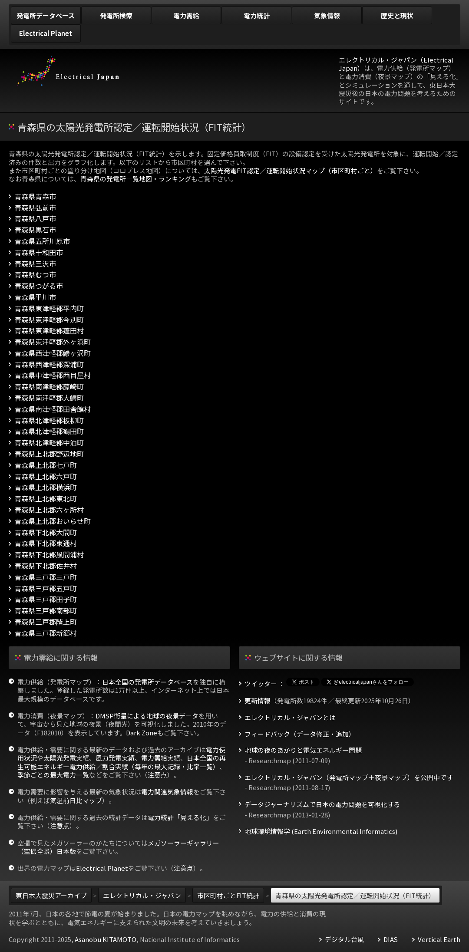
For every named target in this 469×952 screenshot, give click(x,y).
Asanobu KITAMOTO (105, 939)
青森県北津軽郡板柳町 (49, 420)
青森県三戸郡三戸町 (45, 577)
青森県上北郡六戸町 (45, 476)
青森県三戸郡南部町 (45, 610)
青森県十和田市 (38, 252)
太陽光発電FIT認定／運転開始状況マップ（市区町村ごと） (290, 170)
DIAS (390, 939)
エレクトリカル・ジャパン (142, 895)
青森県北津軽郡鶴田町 (49, 431)
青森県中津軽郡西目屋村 (52, 375)
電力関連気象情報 (167, 791)
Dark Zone (141, 732)
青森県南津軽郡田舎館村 (52, 409)
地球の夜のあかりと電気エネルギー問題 (303, 750)
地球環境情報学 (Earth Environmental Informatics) (320, 831)
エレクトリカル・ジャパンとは (290, 717)
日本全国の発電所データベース (147, 681)
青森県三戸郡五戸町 (45, 588)
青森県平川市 (35, 297)
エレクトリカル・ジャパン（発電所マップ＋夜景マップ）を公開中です (348, 777)
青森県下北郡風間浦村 (49, 554)
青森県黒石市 (35, 230)
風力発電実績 (115, 757)
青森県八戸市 (35, 218)
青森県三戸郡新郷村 (45, 633)
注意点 (157, 774)
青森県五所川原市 (42, 241)
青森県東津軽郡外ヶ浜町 (52, 342)
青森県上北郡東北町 (45, 498)
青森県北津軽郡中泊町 (49, 442)
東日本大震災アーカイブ (51, 895)
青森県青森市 (35, 196)
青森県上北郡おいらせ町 (52, 521)
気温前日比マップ (76, 800)
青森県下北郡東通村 (45, 543)
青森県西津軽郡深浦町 (49, 364)
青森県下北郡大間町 (45, 532)
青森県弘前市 (35, 208)
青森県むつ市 (35, 274)
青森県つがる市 (38, 286)
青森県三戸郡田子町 (45, 599)
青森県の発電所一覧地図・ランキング (135, 178)
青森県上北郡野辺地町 (49, 454)
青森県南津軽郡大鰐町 (49, 398)
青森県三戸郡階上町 (45, 622)
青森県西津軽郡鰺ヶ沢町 (52, 353)
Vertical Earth (439, 939)
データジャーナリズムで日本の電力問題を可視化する (322, 804)
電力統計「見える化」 (180, 817)
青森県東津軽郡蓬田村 (49, 330)
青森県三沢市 (35, 264)
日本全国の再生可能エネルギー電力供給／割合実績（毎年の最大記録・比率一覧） (121, 762)
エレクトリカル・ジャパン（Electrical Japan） (396, 63)
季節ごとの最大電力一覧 (53, 774)
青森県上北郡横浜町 (45, 487)
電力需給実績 (160, 757)
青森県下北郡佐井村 (45, 566)
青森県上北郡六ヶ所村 (49, 510)
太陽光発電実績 (66, 757)
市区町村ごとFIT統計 (228, 895)
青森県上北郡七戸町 (45, 465)
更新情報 (257, 701)
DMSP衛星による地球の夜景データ (147, 715)
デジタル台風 (344, 939)
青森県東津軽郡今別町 (49, 320)
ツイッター (260, 684)
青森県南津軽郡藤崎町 (49, 386)
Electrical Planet (102, 868)
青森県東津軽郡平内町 (49, 308)
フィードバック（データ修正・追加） (299, 734)
